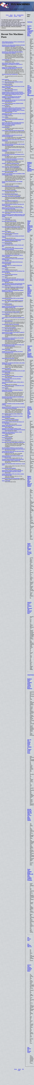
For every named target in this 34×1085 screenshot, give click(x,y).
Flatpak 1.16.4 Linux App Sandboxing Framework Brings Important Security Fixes (30, 226)
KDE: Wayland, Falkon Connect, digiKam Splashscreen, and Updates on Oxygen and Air (12, 64)
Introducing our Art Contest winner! (9, 190)
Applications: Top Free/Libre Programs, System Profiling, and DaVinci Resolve (12, 432)
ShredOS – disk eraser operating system (10, 163)
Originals (11, 16)
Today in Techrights (6, 218)
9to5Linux (29, 22)
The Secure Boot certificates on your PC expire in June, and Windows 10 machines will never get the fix (13, 448)
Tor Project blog (29, 939)
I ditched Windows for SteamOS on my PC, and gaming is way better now (12, 135)
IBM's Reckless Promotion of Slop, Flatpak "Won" (12, 413)
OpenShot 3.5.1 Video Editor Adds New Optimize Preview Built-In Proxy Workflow (29, 291)
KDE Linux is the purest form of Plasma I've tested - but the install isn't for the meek (13, 208)
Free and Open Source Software (9, 327)
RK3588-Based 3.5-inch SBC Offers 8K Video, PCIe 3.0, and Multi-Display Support (29, 815)
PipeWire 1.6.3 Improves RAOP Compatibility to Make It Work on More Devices (30, 30)
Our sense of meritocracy (7, 320)
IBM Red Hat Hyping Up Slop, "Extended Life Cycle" (13, 385)
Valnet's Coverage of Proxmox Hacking (10, 419)
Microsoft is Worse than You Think (9, 221)
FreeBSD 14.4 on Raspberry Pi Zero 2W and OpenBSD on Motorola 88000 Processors (11, 97)
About (11, 15)
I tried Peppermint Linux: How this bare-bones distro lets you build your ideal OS (13, 452)
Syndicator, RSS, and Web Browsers (10, 89)
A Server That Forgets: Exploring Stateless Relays (29, 968)
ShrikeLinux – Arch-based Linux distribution (11, 196)
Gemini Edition (20, 15)
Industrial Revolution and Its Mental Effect (11, 478)
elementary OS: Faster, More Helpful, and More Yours (13, 442)
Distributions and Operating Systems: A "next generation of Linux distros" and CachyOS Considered (13, 429)
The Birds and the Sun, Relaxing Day (10, 74)
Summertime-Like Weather (7, 330)
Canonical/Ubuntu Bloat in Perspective (10, 233)
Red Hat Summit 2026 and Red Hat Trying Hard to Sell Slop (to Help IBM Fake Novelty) (13, 100)
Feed (20, 16)
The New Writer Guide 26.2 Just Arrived (10, 324)
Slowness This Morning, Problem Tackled (11, 311)
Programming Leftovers (7, 84)
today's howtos (5, 116)
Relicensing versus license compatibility (10, 186)
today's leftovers (5, 79)
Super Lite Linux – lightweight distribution (10, 166)
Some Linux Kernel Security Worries (9, 274)
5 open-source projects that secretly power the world (13, 130)
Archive (15, 16)
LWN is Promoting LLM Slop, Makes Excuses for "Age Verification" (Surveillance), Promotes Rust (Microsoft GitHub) (13, 215)
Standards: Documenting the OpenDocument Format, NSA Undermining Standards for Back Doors (13, 240)
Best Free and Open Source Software (10, 194)
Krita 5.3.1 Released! (6, 439)
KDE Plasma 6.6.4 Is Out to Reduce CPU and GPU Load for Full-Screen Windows (13, 338)
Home (7, 15)
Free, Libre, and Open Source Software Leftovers (12, 81)
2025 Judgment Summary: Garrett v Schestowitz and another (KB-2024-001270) (13, 42)
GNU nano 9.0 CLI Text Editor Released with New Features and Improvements (30, 90)
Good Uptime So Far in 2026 (8, 358)
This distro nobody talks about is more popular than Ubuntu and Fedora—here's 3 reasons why (13, 460)
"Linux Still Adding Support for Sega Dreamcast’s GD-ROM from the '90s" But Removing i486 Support (13, 284)
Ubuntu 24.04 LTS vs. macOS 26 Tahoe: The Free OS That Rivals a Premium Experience (13, 407)
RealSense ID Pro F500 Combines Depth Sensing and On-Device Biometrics (29, 683)
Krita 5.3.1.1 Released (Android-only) (10, 200)
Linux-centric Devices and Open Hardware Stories (12, 103)
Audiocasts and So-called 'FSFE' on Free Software (12, 298)
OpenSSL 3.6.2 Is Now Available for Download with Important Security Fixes (29, 608)
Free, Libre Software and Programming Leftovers (12, 376)
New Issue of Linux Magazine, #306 (9, 171)
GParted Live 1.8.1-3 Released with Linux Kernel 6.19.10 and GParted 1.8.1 (29, 412)
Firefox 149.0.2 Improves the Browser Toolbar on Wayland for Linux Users (29, 549)
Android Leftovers (5, 59)
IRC (15, 15)
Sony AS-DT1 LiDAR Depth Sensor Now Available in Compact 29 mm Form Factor (29, 746)
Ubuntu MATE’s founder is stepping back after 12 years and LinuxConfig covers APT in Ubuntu (12, 471)
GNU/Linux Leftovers (6, 231)
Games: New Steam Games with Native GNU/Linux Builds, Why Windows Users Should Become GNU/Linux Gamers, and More (13, 123)
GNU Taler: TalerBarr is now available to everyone (12, 300)
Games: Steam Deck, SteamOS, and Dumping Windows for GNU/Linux (12, 426)
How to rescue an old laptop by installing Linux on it (13, 286)
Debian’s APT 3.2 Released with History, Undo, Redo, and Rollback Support (29, 481)
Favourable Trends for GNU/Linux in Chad (11, 226)
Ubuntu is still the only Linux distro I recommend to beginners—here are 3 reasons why (12, 159)
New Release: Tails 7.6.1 (29, 945)
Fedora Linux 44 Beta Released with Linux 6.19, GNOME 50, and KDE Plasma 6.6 (12, 68)
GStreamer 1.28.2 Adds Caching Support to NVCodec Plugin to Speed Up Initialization (13, 45)
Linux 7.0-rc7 (5, 276)
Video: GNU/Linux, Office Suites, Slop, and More (12, 212)
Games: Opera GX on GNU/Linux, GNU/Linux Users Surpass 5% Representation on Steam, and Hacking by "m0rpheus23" (13, 280)
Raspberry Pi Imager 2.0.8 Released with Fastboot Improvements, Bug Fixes (12, 291)
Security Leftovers (6, 105)
